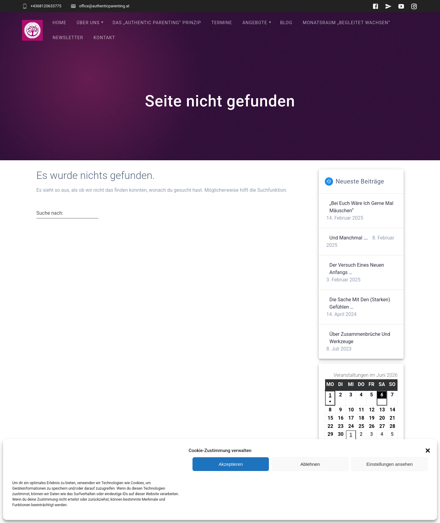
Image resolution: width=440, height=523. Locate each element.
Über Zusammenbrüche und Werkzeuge (359, 337)
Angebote (254, 22)
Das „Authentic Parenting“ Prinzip (156, 22)
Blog (286, 22)
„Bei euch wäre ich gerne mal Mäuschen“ (361, 206)
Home (59, 22)
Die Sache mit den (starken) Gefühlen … (359, 303)
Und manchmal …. (348, 238)
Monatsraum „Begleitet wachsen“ (346, 22)
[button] (428, 450)
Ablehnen (310, 464)
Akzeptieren (230, 464)
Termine (221, 22)
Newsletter (68, 37)
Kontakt (104, 37)
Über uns (88, 22)
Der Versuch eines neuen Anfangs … (356, 268)
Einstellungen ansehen (389, 464)
